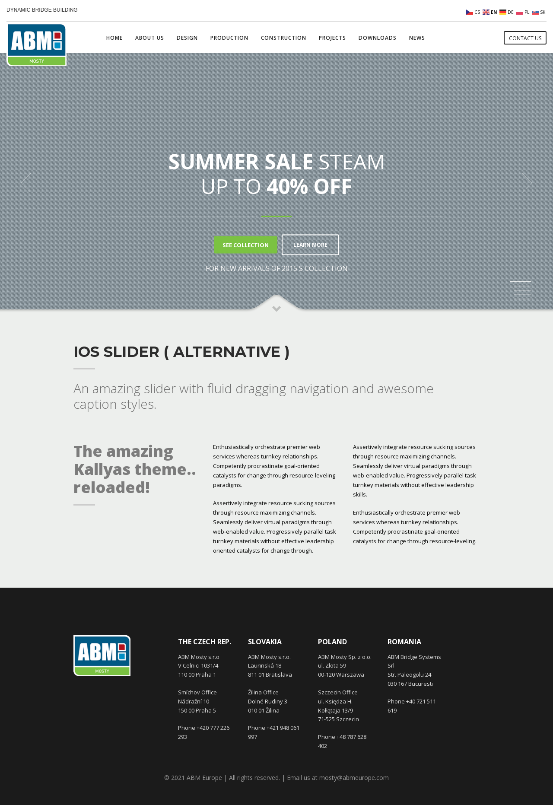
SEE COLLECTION (243, 244)
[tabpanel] (276, 183)
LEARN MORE (310, 244)
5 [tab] (523, 299)
